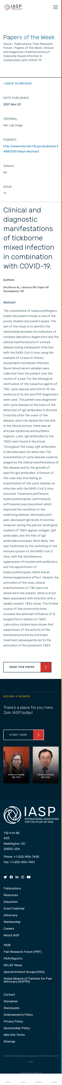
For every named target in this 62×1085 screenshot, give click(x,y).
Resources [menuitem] (11, 895)
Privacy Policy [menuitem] (13, 1021)
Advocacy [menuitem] (11, 915)
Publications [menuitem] (12, 888)
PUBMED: (10, 140)
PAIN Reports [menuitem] (13, 958)
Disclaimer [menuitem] (11, 1001)
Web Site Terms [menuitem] (14, 1035)
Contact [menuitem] (9, 994)
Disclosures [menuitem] (12, 1008)
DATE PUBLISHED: (16, 98)
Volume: (8, 166)
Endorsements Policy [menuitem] (18, 1015)
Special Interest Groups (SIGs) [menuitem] (24, 972)
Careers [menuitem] (9, 928)
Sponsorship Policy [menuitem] (17, 1028)
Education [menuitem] (11, 902)
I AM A (23, 1079)
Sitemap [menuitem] (9, 1041)
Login (54, 1079)
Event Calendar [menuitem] (14, 908)
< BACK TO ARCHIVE (17, 83)
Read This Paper (22, 667)
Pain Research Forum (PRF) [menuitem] (23, 952)
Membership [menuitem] (12, 922)
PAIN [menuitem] (7, 945)
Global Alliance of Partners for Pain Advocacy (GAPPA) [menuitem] (28, 980)
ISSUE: (7, 187)
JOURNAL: (10, 119)
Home (7, 1079)
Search (38, 1079)
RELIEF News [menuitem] (13, 965)
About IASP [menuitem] (12, 935)
